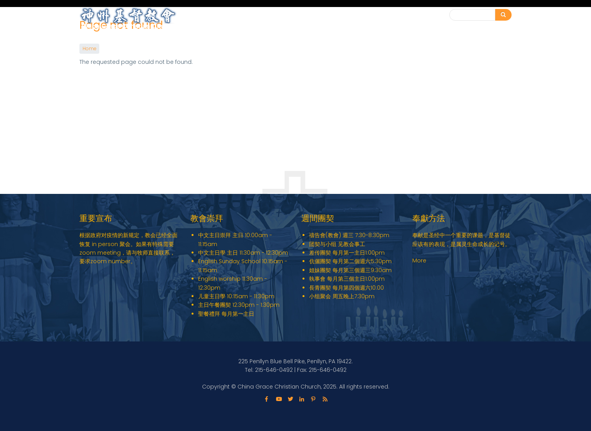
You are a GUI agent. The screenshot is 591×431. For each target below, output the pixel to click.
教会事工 (348, 19)
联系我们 (422, 15)
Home (89, 49)
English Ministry (261, 19)
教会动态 (387, 19)
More (419, 260)
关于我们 (309, 19)
